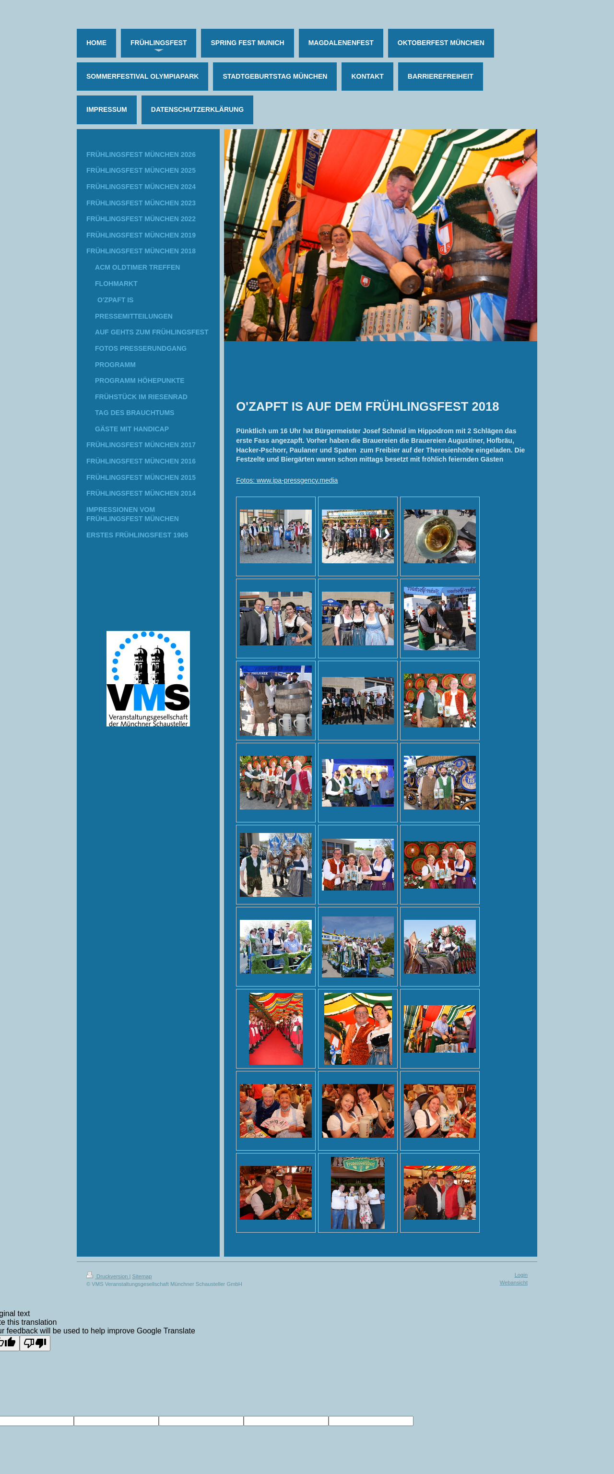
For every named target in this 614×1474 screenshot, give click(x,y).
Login (521, 1275)
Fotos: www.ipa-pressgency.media (287, 480)
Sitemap (142, 1276)
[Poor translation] (35, 1343)
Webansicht (514, 1282)
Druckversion (108, 1276)
